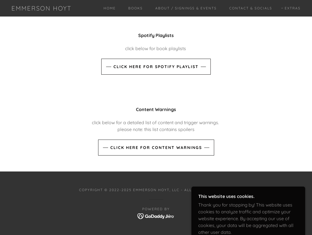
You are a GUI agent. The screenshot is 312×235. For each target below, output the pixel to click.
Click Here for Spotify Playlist (156, 66)
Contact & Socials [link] (250, 8)
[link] (41, 9)
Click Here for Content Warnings (156, 147)
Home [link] (110, 8)
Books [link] (135, 8)
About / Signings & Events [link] (186, 8)
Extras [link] (293, 8)
